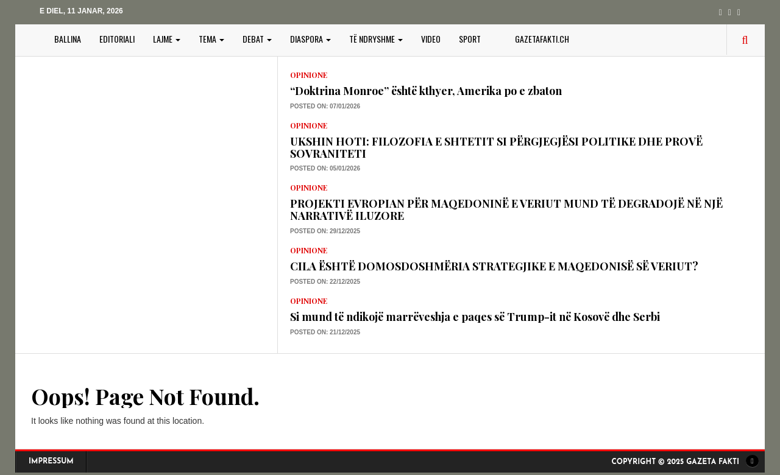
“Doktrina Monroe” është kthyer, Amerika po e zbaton (426, 90)
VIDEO (431, 38)
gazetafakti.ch (542, 38)
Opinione (308, 75)
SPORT (470, 38)
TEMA (211, 38)
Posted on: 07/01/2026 (325, 106)
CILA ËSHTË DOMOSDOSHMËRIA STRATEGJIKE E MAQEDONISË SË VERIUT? (494, 266)
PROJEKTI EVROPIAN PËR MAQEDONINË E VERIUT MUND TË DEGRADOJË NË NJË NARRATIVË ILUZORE (506, 209)
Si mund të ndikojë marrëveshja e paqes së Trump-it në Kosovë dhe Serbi (475, 316)
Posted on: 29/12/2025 (325, 231)
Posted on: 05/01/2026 (325, 168)
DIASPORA (310, 38)
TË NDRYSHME (376, 38)
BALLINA (67, 38)
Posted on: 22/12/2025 (325, 281)
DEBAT (257, 38)
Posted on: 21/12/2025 (325, 332)
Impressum (51, 461)
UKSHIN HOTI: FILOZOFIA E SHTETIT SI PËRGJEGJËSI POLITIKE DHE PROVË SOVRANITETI (496, 147)
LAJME (166, 38)
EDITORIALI (117, 38)
